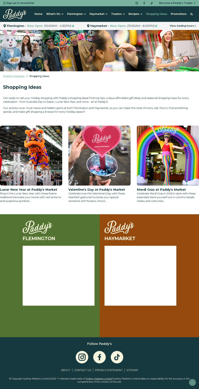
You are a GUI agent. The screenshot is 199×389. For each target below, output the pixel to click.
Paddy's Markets (14, 76)
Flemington (76, 13)
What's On (54, 13)
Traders (118, 13)
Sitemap (132, 370)
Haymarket (98, 13)
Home (38, 13)
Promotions (179, 13)
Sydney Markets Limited (99, 378)
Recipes (135, 13)
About (65, 370)
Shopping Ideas (156, 13)
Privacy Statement (109, 370)
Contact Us (82, 370)
